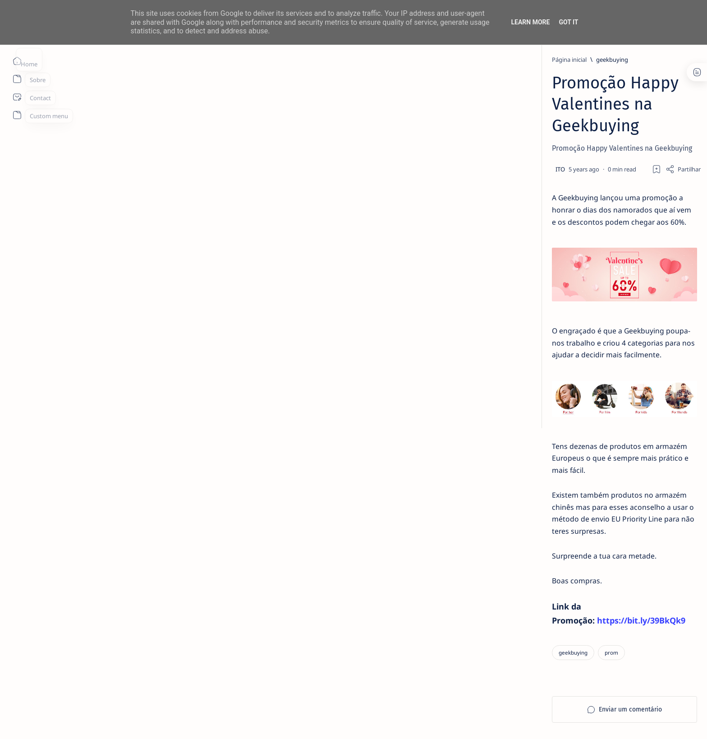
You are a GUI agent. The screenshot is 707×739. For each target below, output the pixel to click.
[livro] (538, 241)
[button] (609, 721)
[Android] (540, 280)
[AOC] (588, 497)
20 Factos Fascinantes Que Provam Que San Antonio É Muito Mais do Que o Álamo (562, 342)
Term (499, 571)
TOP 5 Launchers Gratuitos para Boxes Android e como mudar (559, 297)
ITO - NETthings (130, 721)
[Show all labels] (518, 541)
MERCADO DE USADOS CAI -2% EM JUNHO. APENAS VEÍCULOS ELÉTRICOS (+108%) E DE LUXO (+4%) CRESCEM (562, 184)
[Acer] (522, 452)
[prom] (182, 606)
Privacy (560, 571)
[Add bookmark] (433, 126)
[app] (522, 520)
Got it (568, 22)
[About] (17, 79)
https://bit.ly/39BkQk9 (243, 573)
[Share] (460, 126)
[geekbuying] (183, 59)
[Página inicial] (17, 61)
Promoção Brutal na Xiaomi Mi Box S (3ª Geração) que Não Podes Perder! (557, 391)
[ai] (588, 452)
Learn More (530, 22)
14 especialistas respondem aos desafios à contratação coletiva (560, 258)
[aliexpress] (547, 369)
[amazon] (588, 475)
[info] (536, 157)
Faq (583, 571)
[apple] (588, 520)
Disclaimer (528, 571)
